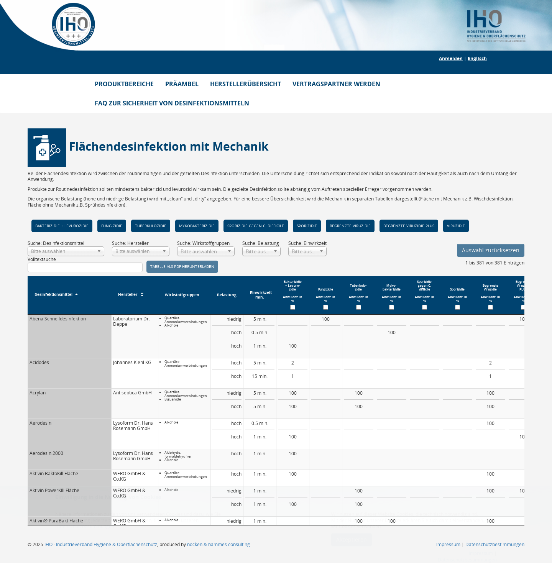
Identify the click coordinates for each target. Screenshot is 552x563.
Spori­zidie (307, 225)
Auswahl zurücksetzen (490, 250)
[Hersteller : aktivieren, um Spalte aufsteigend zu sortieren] (134, 295)
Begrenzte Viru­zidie (350, 225)
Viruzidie (456, 225)
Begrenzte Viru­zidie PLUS (408, 225)
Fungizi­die (111, 225)
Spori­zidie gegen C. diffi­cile (255, 225)
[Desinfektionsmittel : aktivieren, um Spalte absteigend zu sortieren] (69, 295)
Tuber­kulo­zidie (150, 225)
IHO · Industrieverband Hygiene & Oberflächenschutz (100, 544)
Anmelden (451, 58)
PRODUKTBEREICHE (124, 84)
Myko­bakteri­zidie (197, 225)
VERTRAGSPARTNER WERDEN (336, 84)
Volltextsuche (85, 264)
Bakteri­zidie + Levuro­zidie (62, 225)
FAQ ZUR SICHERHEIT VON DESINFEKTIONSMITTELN (172, 103)
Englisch (477, 58)
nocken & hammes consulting (218, 544)
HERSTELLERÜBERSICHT (245, 84)
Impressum (448, 544)
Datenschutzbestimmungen (494, 544)
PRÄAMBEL (182, 84)
